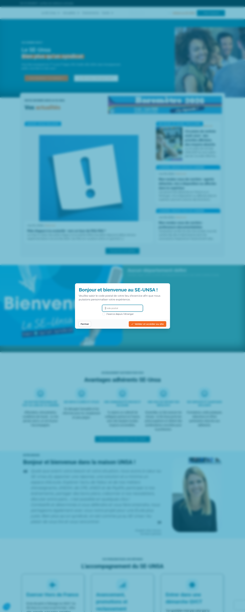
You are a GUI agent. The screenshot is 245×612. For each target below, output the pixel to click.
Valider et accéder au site (145, 324)
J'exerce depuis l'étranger (118, 314)
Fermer (87, 324)
